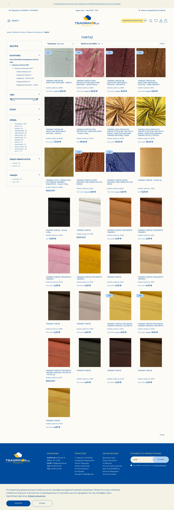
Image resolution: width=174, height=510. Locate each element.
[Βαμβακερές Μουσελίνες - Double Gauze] (26, 86)
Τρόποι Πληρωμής (82, 463)
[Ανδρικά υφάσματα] (26, 72)
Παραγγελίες (80, 454)
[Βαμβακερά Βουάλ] (26, 81)
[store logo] (87, 20)
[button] (8, 4)
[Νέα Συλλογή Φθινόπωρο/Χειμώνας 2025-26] (24, 61)
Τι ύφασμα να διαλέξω (84, 458)
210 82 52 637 (56, 466)
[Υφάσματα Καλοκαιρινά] (25, 68)
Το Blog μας (107, 463)
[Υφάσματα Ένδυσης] (24, 65)
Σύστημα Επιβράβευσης (84, 474)
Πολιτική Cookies (109, 474)
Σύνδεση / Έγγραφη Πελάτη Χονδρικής (152, 10)
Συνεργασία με (129, 491)
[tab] (150, 21)
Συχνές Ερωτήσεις (110, 460)
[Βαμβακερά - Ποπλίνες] (26, 78)
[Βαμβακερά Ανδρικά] (26, 75)
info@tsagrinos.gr (59, 463)
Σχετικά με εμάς (110, 454)
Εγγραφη (160, 459)
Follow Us (10, 491)
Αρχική (9, 32)
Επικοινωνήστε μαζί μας (112, 466)
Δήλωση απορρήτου (37, 504)
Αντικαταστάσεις (81, 469)
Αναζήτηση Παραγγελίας (85, 460)
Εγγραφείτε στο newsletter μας (145, 454)
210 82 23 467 (56, 469)
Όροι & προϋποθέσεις (111, 469)
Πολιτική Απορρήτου (111, 471)
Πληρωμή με (66, 491)
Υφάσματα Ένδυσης (19, 32)
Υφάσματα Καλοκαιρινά (35, 32)
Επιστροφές (79, 471)
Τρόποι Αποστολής (82, 466)
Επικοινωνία (52, 454)
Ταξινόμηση (51, 44)
